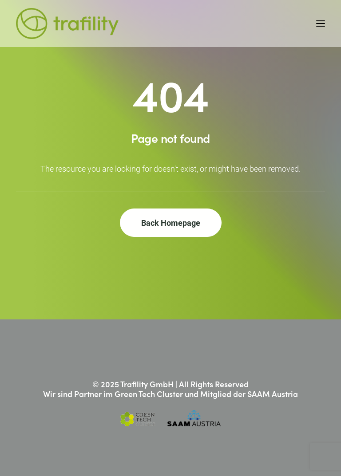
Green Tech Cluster (149, 393)
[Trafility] (67, 23)
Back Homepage (170, 222)
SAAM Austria (272, 393)
